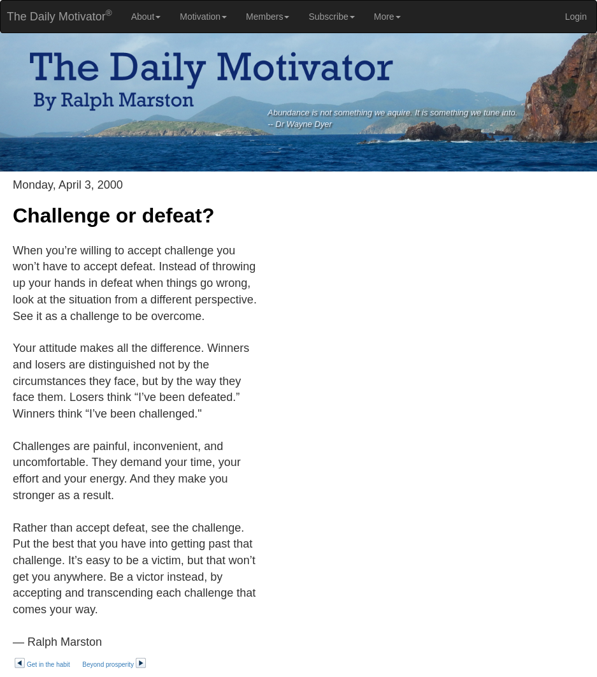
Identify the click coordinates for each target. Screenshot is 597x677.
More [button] (387, 16)
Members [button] (267, 16)
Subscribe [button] (331, 16)
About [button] (146, 16)
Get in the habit (42, 664)
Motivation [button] (203, 16)
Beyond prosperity (114, 664)
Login (576, 16)
